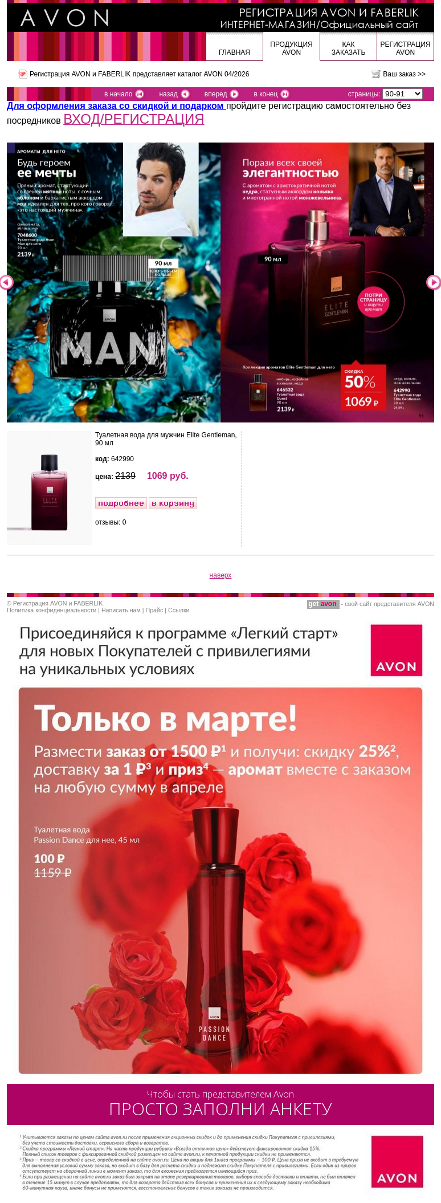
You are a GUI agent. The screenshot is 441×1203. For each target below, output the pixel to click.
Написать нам (121, 610)
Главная (234, 52)
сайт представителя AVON (397, 603)
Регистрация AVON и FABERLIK (58, 603)
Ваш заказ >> (404, 74)
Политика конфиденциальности (51, 610)
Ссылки (179, 610)
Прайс (155, 610)
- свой (333, 603)
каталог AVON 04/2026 (213, 74)
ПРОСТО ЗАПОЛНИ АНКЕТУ (220, 1104)
